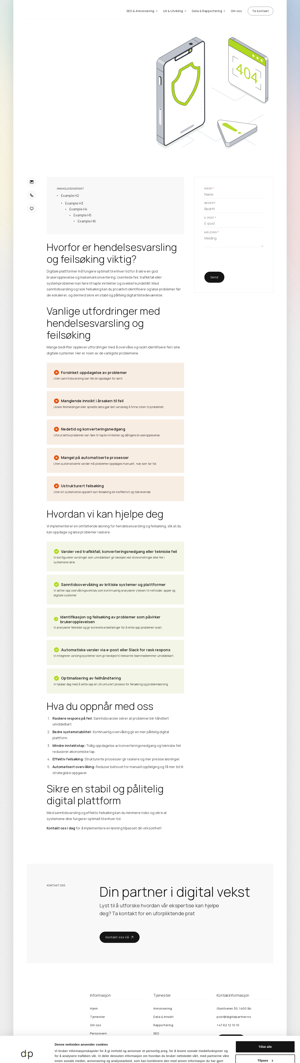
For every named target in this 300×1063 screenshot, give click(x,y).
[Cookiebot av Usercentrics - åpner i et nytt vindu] (27, 1055)
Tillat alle (265, 1024)
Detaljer (60, 1055)
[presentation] (236, 262)
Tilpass (265, 1038)
